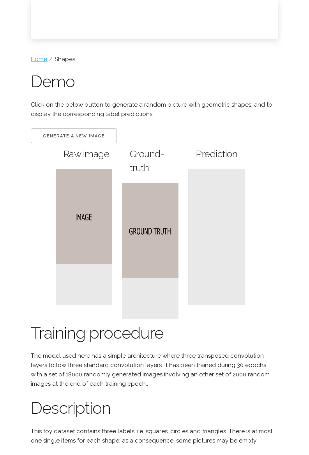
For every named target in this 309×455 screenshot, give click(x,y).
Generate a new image (74, 136)
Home (39, 59)
